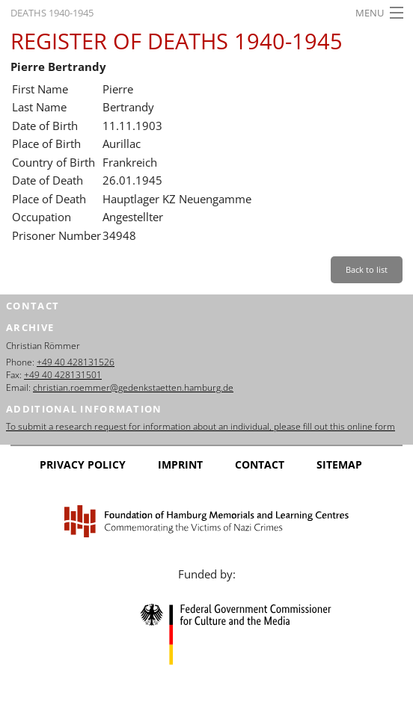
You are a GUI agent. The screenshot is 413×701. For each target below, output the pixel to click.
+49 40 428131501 (63, 374)
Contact (259, 464)
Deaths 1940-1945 (52, 12)
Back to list (367, 269)
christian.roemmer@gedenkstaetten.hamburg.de (133, 387)
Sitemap (339, 464)
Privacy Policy (83, 464)
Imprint (180, 464)
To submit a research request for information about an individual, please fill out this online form (200, 426)
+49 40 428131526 (75, 362)
